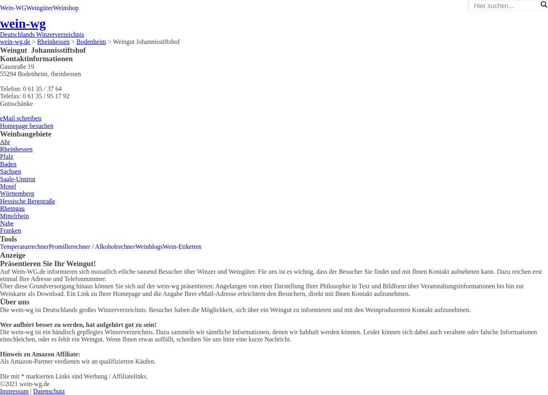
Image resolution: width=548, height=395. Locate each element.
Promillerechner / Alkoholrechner (92, 246)
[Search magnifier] (544, 4)
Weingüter (39, 7)
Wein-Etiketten (182, 246)
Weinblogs (149, 246)
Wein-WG (13, 7)
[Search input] (506, 6)
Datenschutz (49, 391)
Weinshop (66, 7)
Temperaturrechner (24, 246)
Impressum (14, 391)
